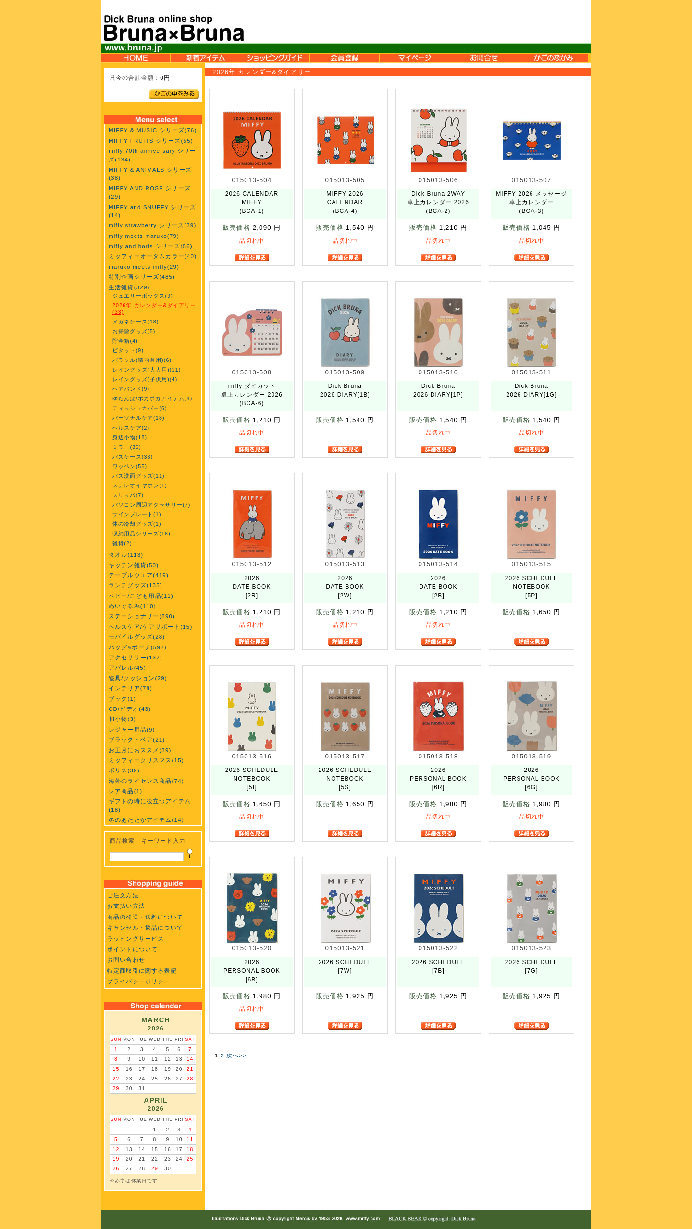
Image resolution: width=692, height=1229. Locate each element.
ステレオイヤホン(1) (139, 485)
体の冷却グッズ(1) (136, 524)
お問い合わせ (126, 959)
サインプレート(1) (136, 514)
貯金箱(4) (125, 341)
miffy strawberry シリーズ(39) (152, 225)
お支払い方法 (126, 906)
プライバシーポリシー (139, 981)
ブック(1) (122, 698)
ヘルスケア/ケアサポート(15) (150, 626)
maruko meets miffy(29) (144, 266)
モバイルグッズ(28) (137, 636)
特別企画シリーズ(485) (142, 276)
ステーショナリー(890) (142, 616)
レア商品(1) (125, 791)
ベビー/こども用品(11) (141, 596)
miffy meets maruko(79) (144, 236)
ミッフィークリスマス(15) (146, 760)
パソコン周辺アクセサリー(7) (151, 505)
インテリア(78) (130, 688)
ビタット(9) (128, 350)
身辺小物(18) (129, 437)
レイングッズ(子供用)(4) (144, 379)
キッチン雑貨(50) (134, 565)
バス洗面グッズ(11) (138, 476)
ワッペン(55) (129, 466)
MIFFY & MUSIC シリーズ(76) (153, 130)
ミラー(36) (126, 447)
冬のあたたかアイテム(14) (146, 820)
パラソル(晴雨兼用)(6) (142, 360)
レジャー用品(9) (132, 729)
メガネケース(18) (135, 321)
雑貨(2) (122, 543)
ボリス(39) (124, 770)
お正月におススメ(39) (140, 750)
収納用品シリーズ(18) (141, 533)
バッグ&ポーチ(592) (138, 647)
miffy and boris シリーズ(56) (151, 246)
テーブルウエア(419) (139, 575)
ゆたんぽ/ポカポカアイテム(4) (152, 398)
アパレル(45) (127, 667)
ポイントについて (132, 949)
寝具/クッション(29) (138, 678)
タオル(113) (126, 554)
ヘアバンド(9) (130, 389)
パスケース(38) (132, 456)
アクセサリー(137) (135, 657)
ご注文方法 (123, 895)
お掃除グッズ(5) (133, 331)
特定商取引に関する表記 (142, 971)
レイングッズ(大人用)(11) (146, 369)
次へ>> (236, 1055)
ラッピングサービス (135, 938)
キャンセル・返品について (145, 927)
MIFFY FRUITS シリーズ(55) (151, 140)
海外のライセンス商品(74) (146, 781)
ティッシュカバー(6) (139, 408)
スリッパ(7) (128, 495)
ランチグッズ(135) (135, 585)
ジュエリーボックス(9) (142, 295)
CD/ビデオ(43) (130, 709)
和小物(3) (122, 719)
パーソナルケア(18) (138, 418)
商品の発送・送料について (145, 917)
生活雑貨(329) (129, 287)
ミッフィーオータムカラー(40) (153, 256)
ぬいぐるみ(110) (132, 606)
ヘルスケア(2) (130, 428)
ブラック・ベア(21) (137, 739)
